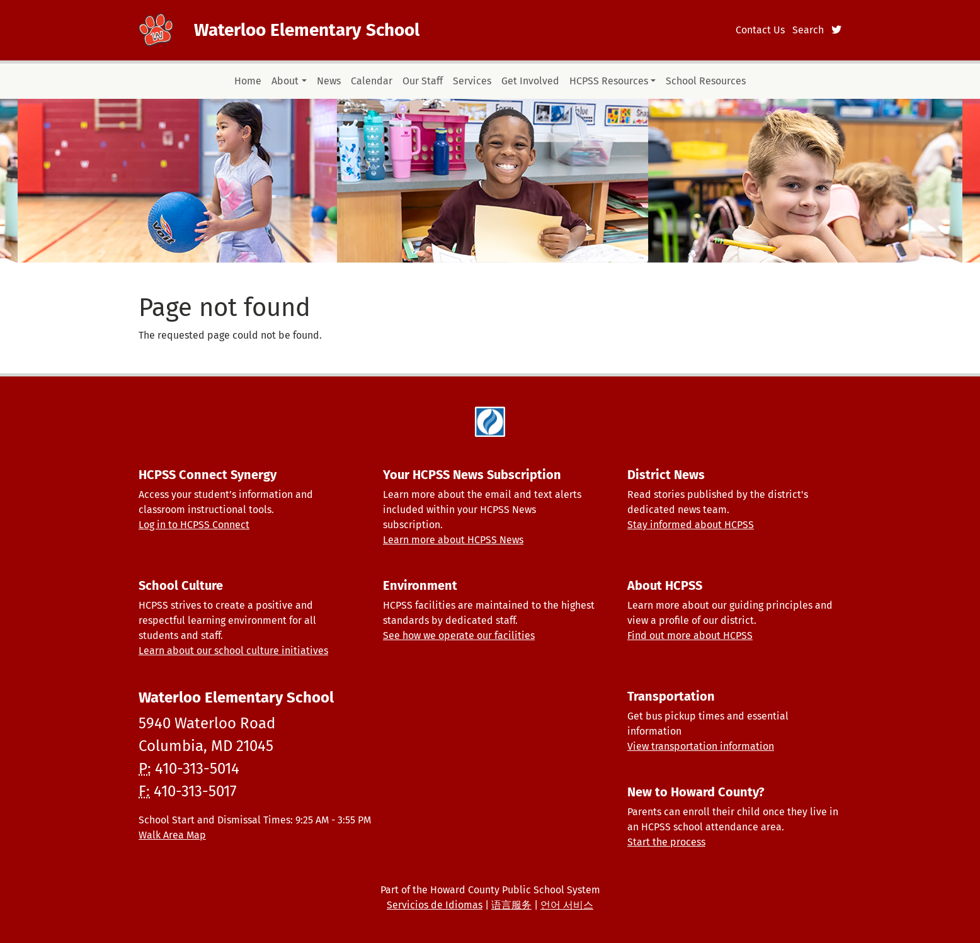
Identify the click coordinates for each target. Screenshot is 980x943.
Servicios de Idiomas (434, 905)
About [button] (285, 81)
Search (808, 30)
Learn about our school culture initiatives (233, 651)
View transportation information (700, 746)
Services (472, 81)
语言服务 (511, 905)
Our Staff (422, 81)
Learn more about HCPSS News (453, 540)
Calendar (371, 81)
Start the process (666, 842)
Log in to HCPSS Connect (194, 525)
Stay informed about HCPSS (690, 525)
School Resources (706, 81)
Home (247, 81)
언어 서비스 (566, 905)
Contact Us (760, 30)
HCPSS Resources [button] (608, 81)
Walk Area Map (172, 835)
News (329, 81)
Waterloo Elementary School (306, 30)
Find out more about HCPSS (690, 635)
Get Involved (530, 81)
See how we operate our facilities (459, 635)
